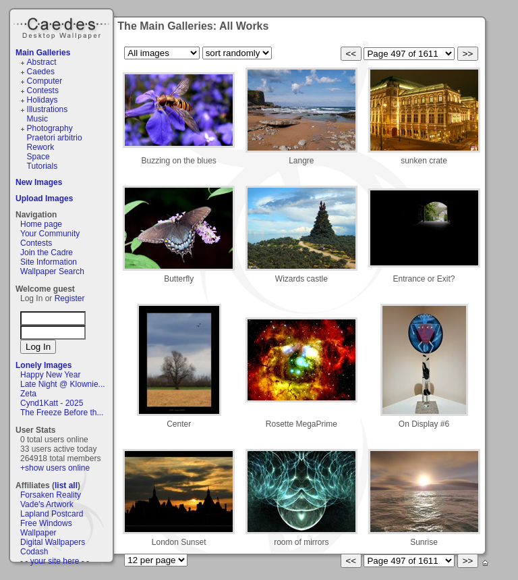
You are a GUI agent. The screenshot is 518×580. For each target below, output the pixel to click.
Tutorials (42, 166)
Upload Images (44, 198)
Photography (50, 128)
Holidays (42, 100)
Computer (45, 81)
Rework (41, 147)
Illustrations (47, 109)
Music (37, 119)
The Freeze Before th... (61, 412)
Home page (41, 224)
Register (70, 298)
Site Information (48, 262)
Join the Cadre (46, 252)
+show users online (55, 468)
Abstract (42, 62)
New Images (39, 182)
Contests (43, 90)
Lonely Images (43, 365)
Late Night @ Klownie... (62, 384)
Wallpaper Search (52, 271)
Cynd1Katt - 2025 (51, 403)
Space (38, 156)
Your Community (50, 233)
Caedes (63, 26)
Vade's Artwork (47, 504)
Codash (34, 551)
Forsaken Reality (50, 495)
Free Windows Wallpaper (46, 528)
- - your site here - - (54, 561)
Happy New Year (50, 374)
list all (66, 485)
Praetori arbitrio (54, 137)
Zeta (28, 393)
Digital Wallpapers (52, 542)
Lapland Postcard (51, 514)
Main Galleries (43, 52)
